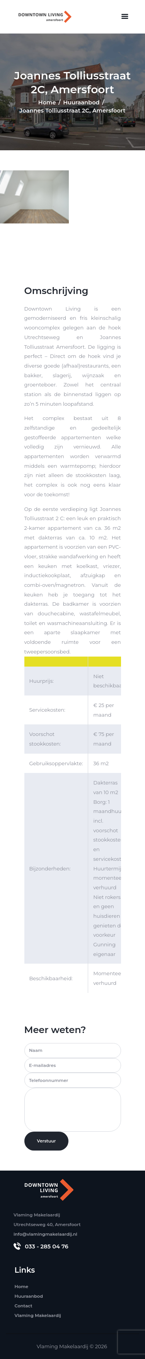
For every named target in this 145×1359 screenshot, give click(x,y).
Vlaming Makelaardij (63, 1346)
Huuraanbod (81, 102)
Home (47, 102)
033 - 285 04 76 (46, 1246)
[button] (124, 16)
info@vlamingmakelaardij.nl (45, 1234)
